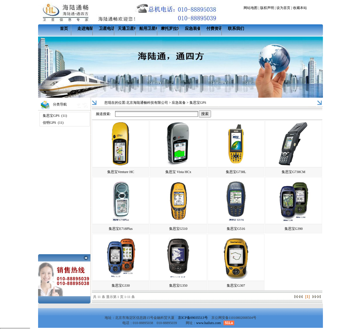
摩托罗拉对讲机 (175, 28)
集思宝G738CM (293, 172)
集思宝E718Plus (121, 229)
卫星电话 (107, 28)
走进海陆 (85, 28)
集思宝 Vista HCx (178, 172)
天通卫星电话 (130, 28)
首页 (64, 28)
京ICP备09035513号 (193, 318)
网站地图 (251, 8)
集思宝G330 (121, 285)
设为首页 (283, 8)
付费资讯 (214, 28)
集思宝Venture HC (120, 172)
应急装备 (193, 28)
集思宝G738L (236, 172)
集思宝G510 (178, 229)
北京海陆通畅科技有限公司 (147, 103)
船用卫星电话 (151, 28)
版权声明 (267, 8)
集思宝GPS (51, 116)
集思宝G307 (236, 285)
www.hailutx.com (208, 323)
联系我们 (236, 28)
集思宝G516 (236, 229)
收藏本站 (300, 8)
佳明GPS (49, 123)
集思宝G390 (294, 229)
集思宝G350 (178, 285)
